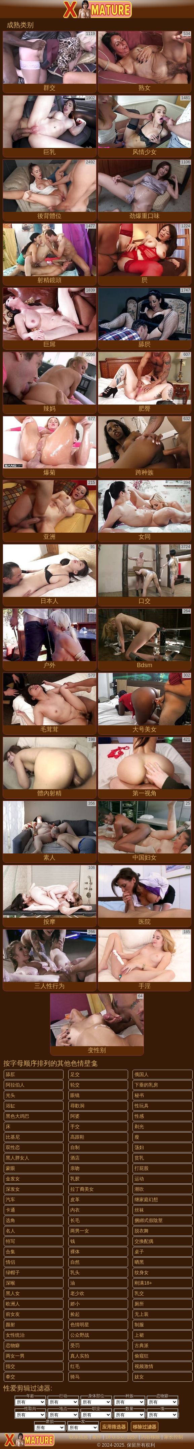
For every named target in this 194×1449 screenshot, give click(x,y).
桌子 (139, 1251)
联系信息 (78, 1437)
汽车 (10, 1199)
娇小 (75, 1303)
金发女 (13, 1178)
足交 (75, 1074)
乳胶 (75, 1178)
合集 (10, 1251)
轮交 (75, 1085)
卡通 (10, 1210)
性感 (139, 1116)
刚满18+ (143, 1283)
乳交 (139, 1293)
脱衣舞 (141, 1230)
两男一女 (79, 1230)
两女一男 (15, 1356)
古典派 (141, 1345)
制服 (139, 1324)
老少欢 (77, 1293)
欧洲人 (13, 1303)
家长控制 (173, 1437)
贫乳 (139, 1157)
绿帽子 (13, 1272)
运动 (139, 1178)
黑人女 (13, 1293)
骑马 (75, 1376)
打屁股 (141, 1168)
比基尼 (13, 1137)
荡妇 (139, 1147)
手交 (75, 1126)
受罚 (75, 1345)
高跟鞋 (77, 1137)
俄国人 (141, 1074)
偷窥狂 (141, 1356)
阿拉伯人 (15, 1085)
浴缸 (10, 1105)
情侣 (10, 1262)
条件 (97, 1437)
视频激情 (143, 1366)
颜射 (10, 1324)
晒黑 (139, 1262)
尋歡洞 (77, 1105)
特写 (10, 1241)
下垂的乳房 (146, 1085)
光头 (10, 1095)
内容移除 (150, 1437)
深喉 (10, 1283)
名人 (10, 1230)
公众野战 (79, 1335)
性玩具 (141, 1105)
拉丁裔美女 (82, 1189)
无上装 (141, 1314)
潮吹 (139, 1189)
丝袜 (139, 1210)
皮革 (75, 1199)
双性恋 (13, 1147)
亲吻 (75, 1168)
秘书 (139, 1095)
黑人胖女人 (17, 1157)
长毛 (75, 1220)
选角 (10, 1220)
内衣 (75, 1210)
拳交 (10, 1376)
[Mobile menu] (6, 9)
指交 (10, 1366)
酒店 (75, 1157)
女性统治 (15, 1335)
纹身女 (141, 1272)
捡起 (75, 1314)
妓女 (139, 1376)
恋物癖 (13, 1345)
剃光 (139, 1126)
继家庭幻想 (146, 1199)
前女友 (13, 1314)
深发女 (13, 1189)
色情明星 (79, 1324)
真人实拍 (79, 1356)
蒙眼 (10, 1168)
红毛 (75, 1366)
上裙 (139, 1335)
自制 (75, 1147)
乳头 (75, 1272)
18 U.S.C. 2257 (121, 1437)
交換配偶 (143, 1241)
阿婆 (75, 1116)
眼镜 (75, 1095)
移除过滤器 (144, 1426)
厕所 (139, 1303)
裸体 (75, 1251)
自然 (75, 1262)
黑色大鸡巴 (17, 1116)
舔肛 (10, 1074)
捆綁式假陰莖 (148, 1220)
